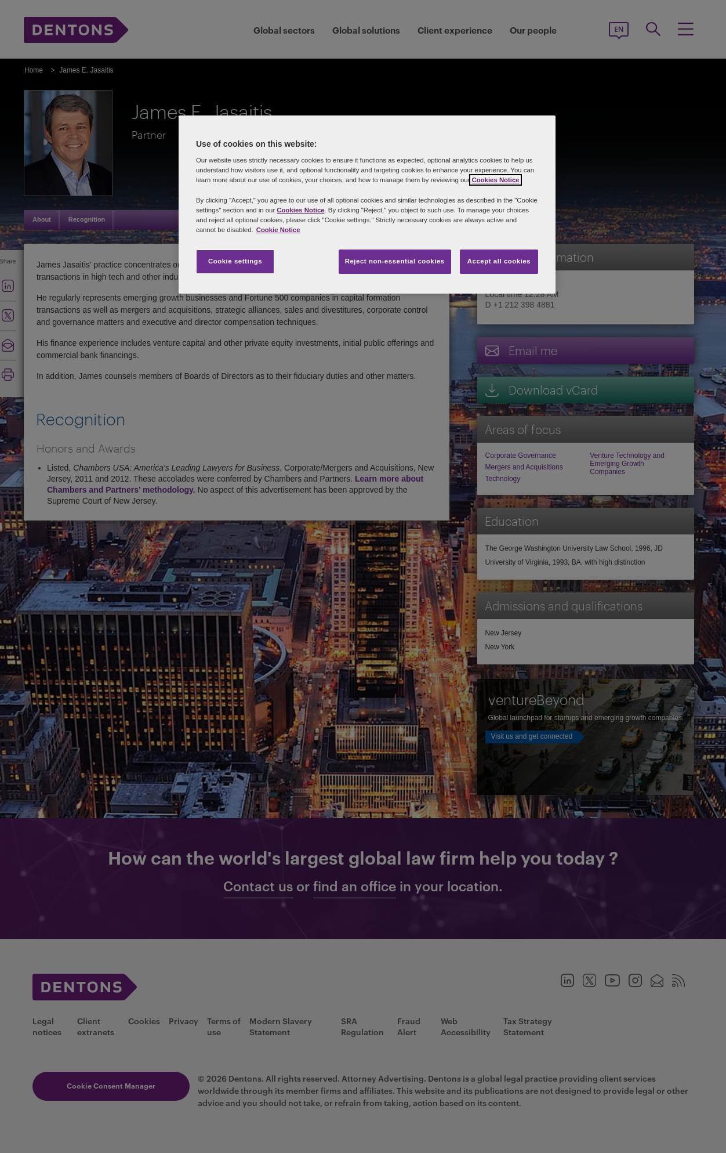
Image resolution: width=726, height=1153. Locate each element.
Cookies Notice (495, 179)
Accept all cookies (499, 261)
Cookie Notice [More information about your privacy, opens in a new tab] (278, 229)
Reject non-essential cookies (395, 261)
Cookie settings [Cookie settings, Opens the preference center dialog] (235, 261)
